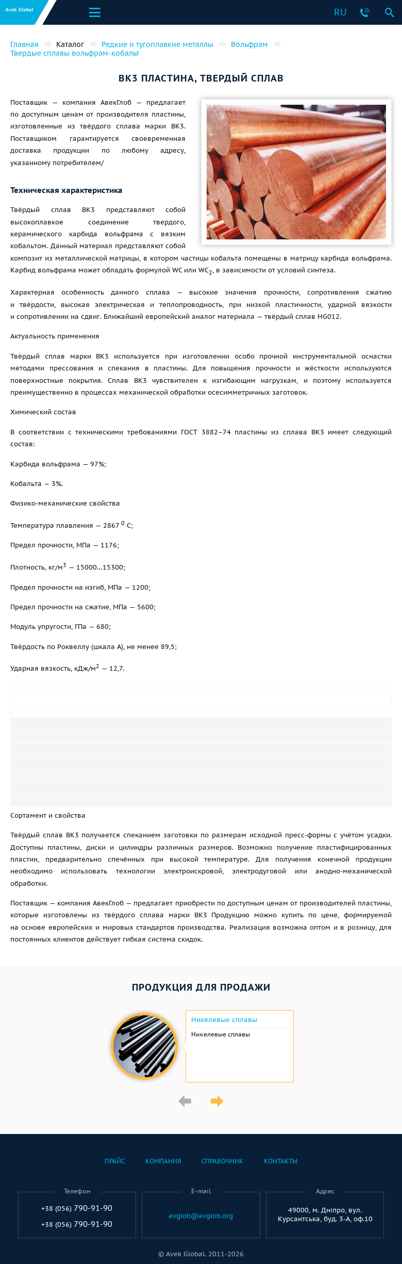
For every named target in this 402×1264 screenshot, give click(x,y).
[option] (201, 1046)
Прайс (115, 1161)
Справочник (222, 1161)
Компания (163, 1161)
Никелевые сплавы (224, 1020)
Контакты (280, 1161)
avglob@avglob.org (201, 1216)
